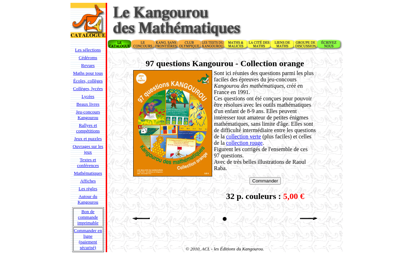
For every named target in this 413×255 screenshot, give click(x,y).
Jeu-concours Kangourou (88, 114)
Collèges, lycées (88, 88)
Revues (87, 65)
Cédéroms (88, 57)
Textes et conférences (88, 162)
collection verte (243, 136)
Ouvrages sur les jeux (88, 149)
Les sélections (88, 49)
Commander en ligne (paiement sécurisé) (88, 239)
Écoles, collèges (88, 80)
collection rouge (244, 143)
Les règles (88, 188)
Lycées (87, 96)
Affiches (88, 181)
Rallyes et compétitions (88, 128)
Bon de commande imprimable (88, 217)
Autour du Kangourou (88, 199)
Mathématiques (88, 173)
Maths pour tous (88, 73)
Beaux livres (87, 104)
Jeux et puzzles (88, 138)
